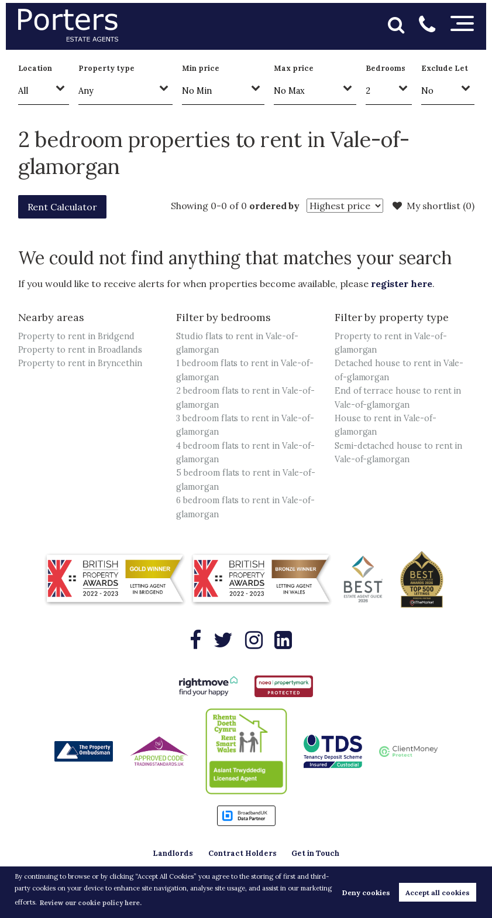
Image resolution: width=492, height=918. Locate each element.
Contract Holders (242, 853)
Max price (294, 68)
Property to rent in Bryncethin (80, 363)
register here (401, 283)
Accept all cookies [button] (437, 892)
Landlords (173, 853)
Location (35, 68)
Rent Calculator (62, 207)
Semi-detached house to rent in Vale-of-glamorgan (399, 453)
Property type (106, 68)
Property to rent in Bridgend (76, 336)
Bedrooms (386, 68)
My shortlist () (433, 205)
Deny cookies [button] (366, 892)
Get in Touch (315, 853)
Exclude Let (444, 68)
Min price (200, 68)
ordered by (274, 205)
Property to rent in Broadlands (80, 349)
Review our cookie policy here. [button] (91, 903)
